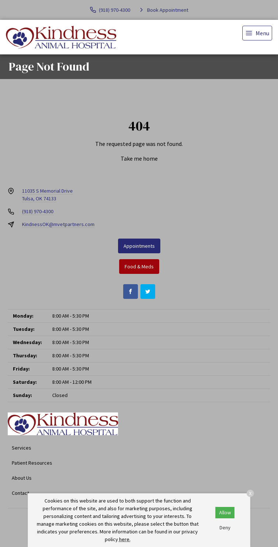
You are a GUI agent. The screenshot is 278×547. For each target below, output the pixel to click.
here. (125, 539)
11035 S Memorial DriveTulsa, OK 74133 (47, 194)
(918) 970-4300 (37, 211)
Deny (225, 527)
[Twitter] (147, 291)
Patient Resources (32, 463)
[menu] (257, 33)
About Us (22, 478)
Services (21, 447)
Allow (225, 512)
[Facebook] (130, 291)
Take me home (139, 158)
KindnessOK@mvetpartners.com (58, 224)
